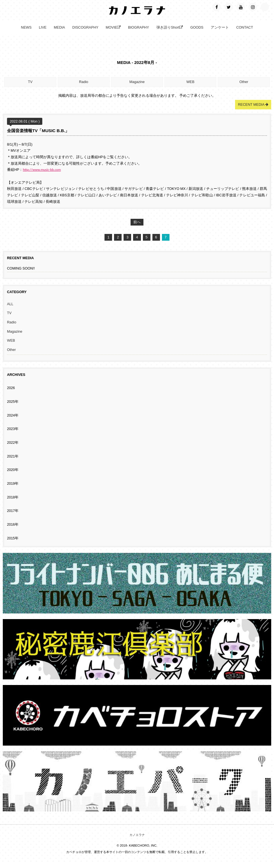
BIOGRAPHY (138, 27)
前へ (137, 222)
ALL (10, 304)
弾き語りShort (169, 27)
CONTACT (244, 27)
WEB (190, 82)
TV (30, 82)
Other (243, 82)
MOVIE (113, 27)
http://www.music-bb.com (42, 169)
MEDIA (59, 27)
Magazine (137, 82)
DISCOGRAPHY (85, 27)
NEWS (26, 27)
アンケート (220, 27)
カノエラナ (137, 834)
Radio (83, 82)
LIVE (43, 27)
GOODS (196, 27)
